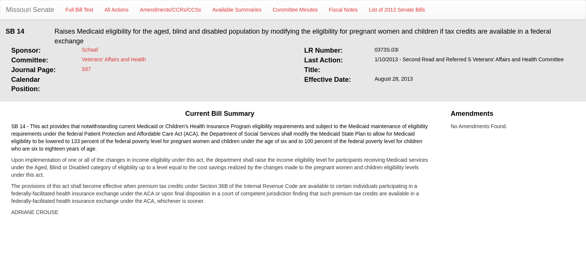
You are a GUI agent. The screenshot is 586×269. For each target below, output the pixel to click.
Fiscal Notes (343, 10)
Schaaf (90, 50)
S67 (86, 69)
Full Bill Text (79, 10)
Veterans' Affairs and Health (114, 59)
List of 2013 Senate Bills (397, 10)
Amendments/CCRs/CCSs (170, 10)
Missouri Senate (30, 9)
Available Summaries (236, 10)
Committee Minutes (295, 10)
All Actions (117, 10)
